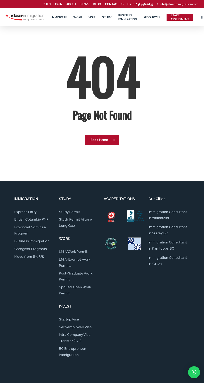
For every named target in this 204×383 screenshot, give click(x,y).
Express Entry (25, 212)
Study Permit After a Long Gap (75, 222)
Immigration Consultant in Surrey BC (167, 230)
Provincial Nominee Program (30, 230)
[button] (194, 372)
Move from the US (29, 257)
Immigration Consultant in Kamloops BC (167, 245)
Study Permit (69, 212)
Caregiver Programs (30, 249)
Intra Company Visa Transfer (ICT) (74, 338)
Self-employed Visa (75, 327)
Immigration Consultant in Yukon (167, 261)
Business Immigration (31, 241)
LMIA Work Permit (73, 252)
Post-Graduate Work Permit (75, 276)
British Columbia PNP (31, 219)
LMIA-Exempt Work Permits (74, 262)
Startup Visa (69, 319)
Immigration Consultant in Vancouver (167, 215)
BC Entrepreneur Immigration (72, 352)
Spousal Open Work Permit (75, 290)
